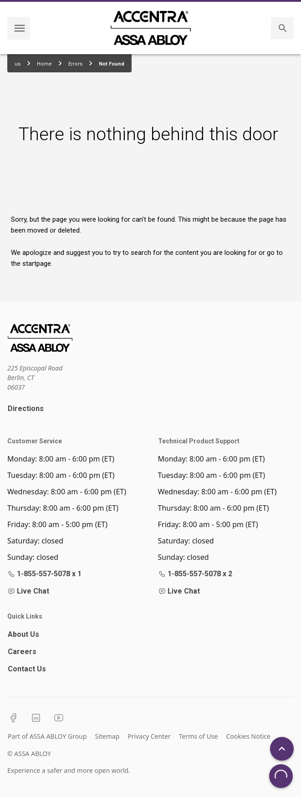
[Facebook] (13, 718)
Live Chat (28, 591)
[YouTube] (59, 718)
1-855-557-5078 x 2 (195, 573)
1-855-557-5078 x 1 (45, 573)
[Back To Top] (282, 749)
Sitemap (107, 736)
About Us (23, 634)
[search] (283, 28)
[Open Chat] (281, 776)
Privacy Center (149, 736)
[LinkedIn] (36, 718)
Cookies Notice (248, 736)
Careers (22, 651)
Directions (26, 408)
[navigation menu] (19, 28)
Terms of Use (198, 736)
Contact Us (27, 669)
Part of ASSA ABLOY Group (47, 736)
